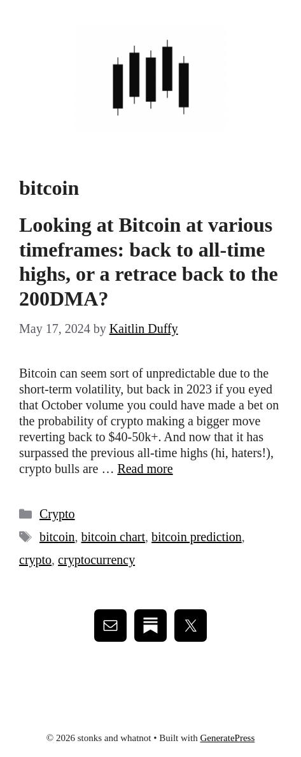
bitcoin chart (113, 537)
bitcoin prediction (196, 537)
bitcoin (57, 537)
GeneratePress (227, 738)
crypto (35, 560)
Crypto (57, 514)
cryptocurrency (96, 560)
